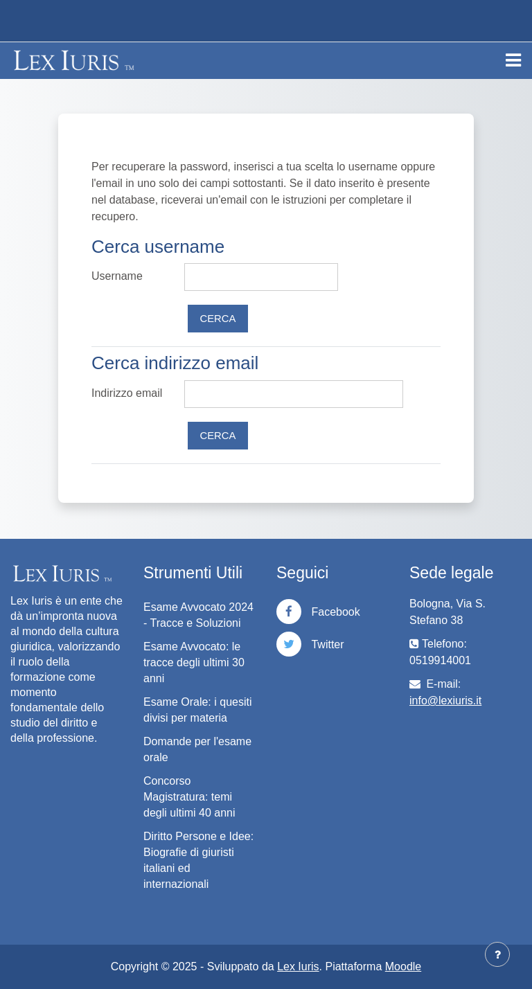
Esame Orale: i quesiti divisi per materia (197, 710)
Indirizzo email (126, 393)
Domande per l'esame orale (197, 749)
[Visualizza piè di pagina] (497, 954)
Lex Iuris (298, 966)
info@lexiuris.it (445, 700)
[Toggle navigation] (513, 60)
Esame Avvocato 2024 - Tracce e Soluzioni (198, 615)
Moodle (403, 966)
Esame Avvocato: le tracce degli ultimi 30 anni (194, 662)
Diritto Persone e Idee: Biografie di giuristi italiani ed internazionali (198, 860)
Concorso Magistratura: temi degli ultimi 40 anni (189, 797)
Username (117, 276)
